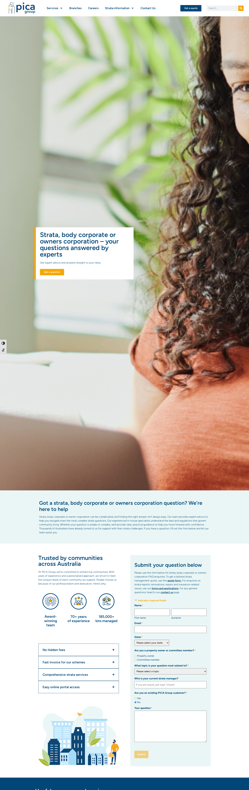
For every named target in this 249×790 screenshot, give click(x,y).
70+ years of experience (79, 618)
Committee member (148, 658)
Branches (75, 8)
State (138, 636)
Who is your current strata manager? (156, 677)
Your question (143, 706)
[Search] (241, 8)
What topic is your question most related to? (161, 664)
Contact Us (148, 8)
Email (138, 622)
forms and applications (165, 588)
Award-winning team (50, 620)
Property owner (145, 655)
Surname (176, 617)
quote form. (174, 580)
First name (140, 617)
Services (55, 8)
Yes (139, 696)
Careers (93, 8)
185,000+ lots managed (106, 618)
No (139, 700)
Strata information (119, 8)
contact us (167, 592)
